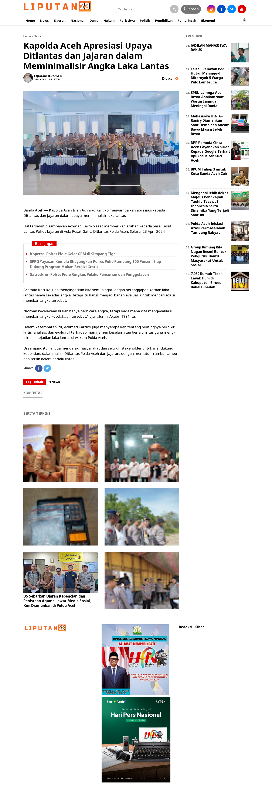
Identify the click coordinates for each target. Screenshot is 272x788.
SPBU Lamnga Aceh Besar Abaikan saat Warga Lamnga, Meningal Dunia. (207, 99)
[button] (244, 18)
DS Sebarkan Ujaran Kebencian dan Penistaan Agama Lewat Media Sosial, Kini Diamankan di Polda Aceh (57, 601)
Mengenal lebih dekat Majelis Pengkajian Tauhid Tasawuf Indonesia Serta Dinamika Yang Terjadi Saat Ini (210, 203)
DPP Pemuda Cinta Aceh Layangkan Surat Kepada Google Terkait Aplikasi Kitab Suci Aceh (210, 151)
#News (54, 382)
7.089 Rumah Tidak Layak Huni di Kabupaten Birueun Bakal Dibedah (207, 280)
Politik (145, 20)
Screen (191, 8)
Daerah (59, 20)
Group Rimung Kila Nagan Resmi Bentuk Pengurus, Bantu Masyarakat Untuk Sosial (209, 256)
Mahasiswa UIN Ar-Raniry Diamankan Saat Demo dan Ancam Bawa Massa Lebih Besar (210, 125)
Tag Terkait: (35, 382)
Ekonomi (208, 20)
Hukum (109, 20)
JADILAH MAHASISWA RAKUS (209, 47)
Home (30, 20)
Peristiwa (127, 20)
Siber (199, 627)
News (44, 20)
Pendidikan (164, 20)
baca (167, 78)
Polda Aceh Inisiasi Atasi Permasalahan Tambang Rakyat (208, 228)
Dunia (93, 20)
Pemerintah (187, 20)
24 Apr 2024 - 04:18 (44, 79)
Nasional (77, 20)
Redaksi (185, 627)
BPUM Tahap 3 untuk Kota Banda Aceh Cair (209, 171)
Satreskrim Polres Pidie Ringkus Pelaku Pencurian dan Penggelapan (89, 274)
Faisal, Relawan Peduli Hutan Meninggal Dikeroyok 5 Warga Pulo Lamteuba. (210, 76)
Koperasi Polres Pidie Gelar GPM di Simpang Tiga (73, 253)
